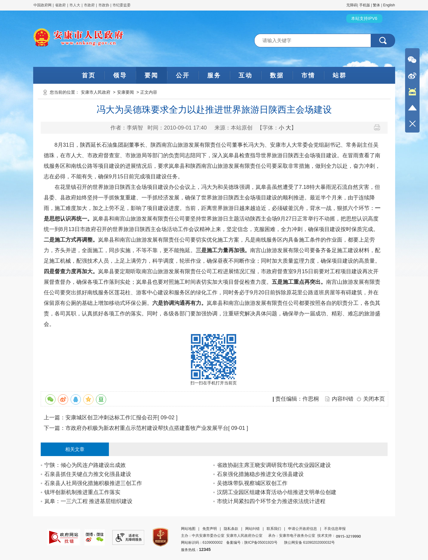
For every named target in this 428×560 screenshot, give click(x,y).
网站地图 (188, 529)
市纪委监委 (122, 5)
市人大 (74, 5)
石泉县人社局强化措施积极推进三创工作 (93, 483)
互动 (245, 75)
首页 (89, 75)
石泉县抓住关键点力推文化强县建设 (87, 474)
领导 (120, 75)
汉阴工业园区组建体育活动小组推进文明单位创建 (276, 492)
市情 (308, 75)
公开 (183, 75)
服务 (214, 75)
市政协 (103, 5)
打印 (379, 127)
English (389, 5)
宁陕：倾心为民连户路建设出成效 (85, 465)
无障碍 (351, 5)
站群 (340, 75)
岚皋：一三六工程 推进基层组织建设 (88, 501)
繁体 (376, 5)
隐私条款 (231, 529)
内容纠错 (342, 399)
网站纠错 (252, 529)
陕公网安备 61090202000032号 (309, 542)
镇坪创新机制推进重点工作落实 (82, 492)
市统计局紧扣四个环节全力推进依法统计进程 (271, 501)
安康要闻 (125, 92)
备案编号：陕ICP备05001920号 (251, 542)
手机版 (364, 5)
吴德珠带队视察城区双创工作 (252, 483)
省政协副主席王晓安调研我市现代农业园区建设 (274, 465)
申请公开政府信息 (302, 529)
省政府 (61, 5)
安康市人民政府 (95, 92)
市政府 (89, 5)
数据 (277, 75)
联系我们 (274, 529)
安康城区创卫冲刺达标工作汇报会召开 (111, 418)
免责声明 (209, 529)
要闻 (151, 75)
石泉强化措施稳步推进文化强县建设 (260, 474)
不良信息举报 (335, 529)
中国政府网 (42, 5)
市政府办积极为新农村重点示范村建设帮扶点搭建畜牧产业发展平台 (146, 428)
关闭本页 (374, 399)
